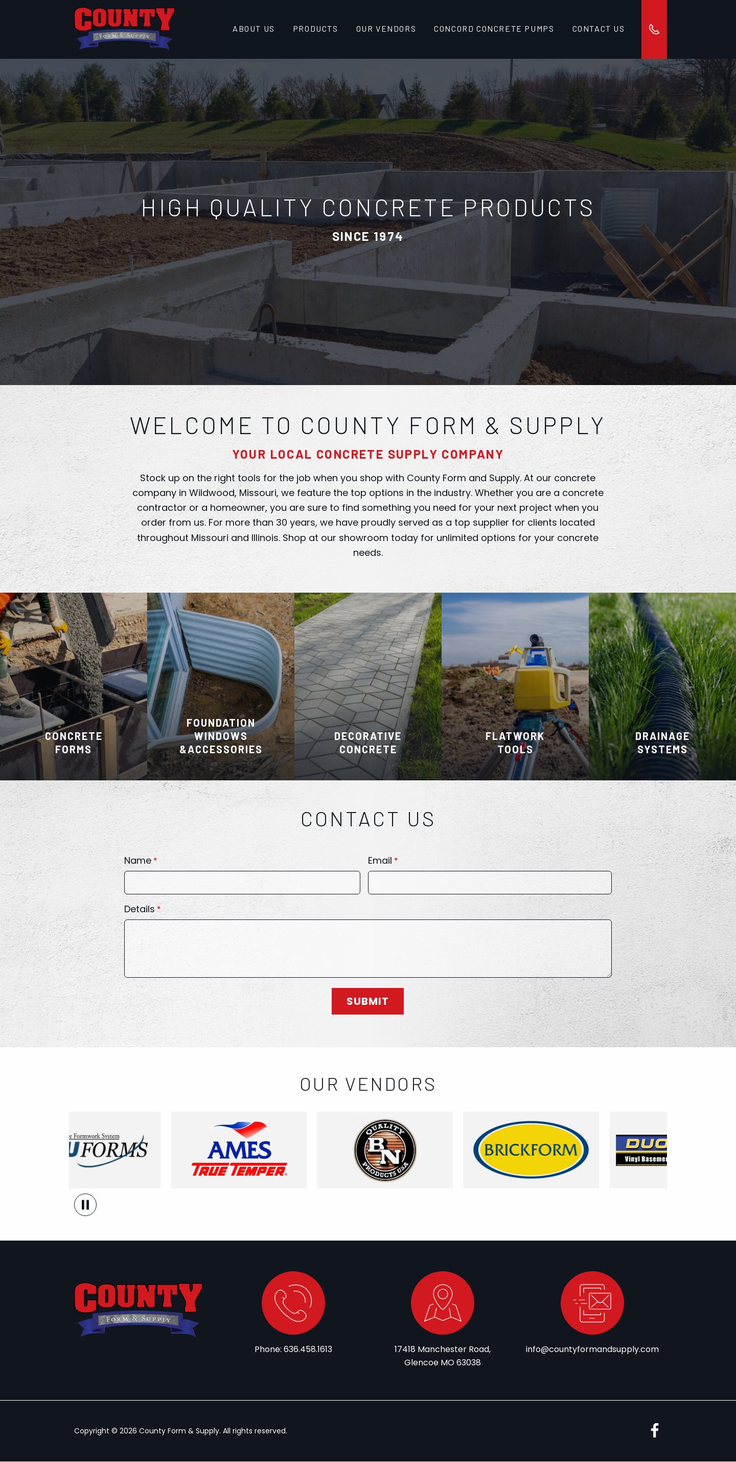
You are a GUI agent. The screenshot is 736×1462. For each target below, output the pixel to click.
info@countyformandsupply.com (592, 1350)
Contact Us (596, 29)
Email (380, 862)
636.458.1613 (308, 1350)
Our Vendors (385, 29)
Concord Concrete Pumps (492, 29)
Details (139, 910)
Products (314, 29)
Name (137, 862)
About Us (254, 29)
